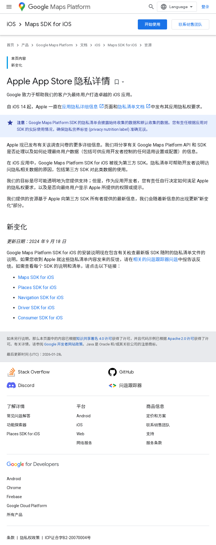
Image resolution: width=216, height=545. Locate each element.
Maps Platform (59, 7)
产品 (25, 45)
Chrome (14, 488)
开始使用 (152, 24)
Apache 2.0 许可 (181, 338)
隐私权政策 (30, 537)
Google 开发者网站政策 (63, 344)
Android (83, 416)
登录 (205, 6)
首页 (10, 45)
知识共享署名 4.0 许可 (94, 338)
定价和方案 (156, 416)
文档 (83, 45)
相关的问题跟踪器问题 (155, 259)
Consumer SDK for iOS (40, 317)
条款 (11, 537)
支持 (150, 434)
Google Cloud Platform (27, 505)
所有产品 (14, 514)
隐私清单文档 (131, 106)
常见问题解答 (18, 416)
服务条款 (154, 443)
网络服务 (84, 443)
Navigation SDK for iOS (41, 297)
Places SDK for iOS (37, 287)
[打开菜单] (9, 6)
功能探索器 (16, 425)
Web (80, 434)
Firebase (14, 496)
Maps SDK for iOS (48, 24)
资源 (148, 45)
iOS (11, 24)
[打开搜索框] (151, 6)
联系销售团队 (190, 24)
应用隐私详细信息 (80, 106)
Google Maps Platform (54, 45)
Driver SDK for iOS (36, 307)
